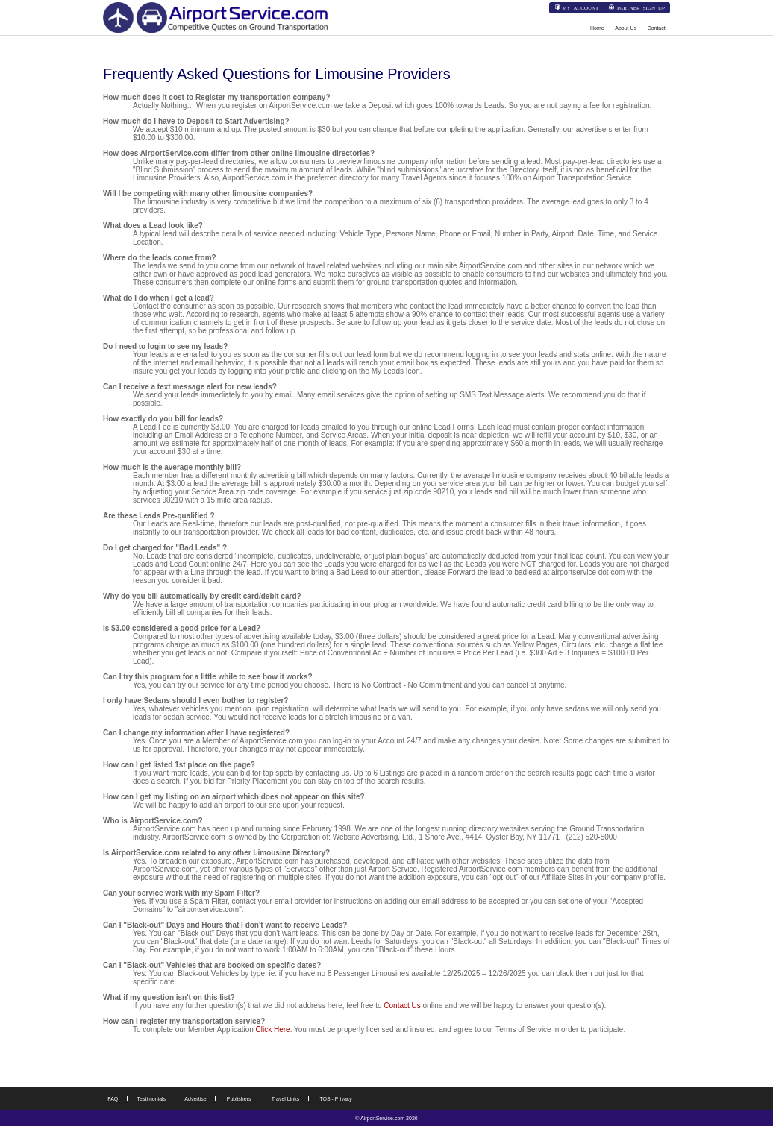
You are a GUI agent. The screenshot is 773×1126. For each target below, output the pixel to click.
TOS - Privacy (335, 1098)
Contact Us (402, 1005)
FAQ (112, 1098)
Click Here (273, 1029)
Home (597, 28)
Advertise (195, 1098)
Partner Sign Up (641, 7)
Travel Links (285, 1098)
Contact (657, 28)
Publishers (239, 1098)
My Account (580, 7)
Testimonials (151, 1098)
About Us (625, 28)
